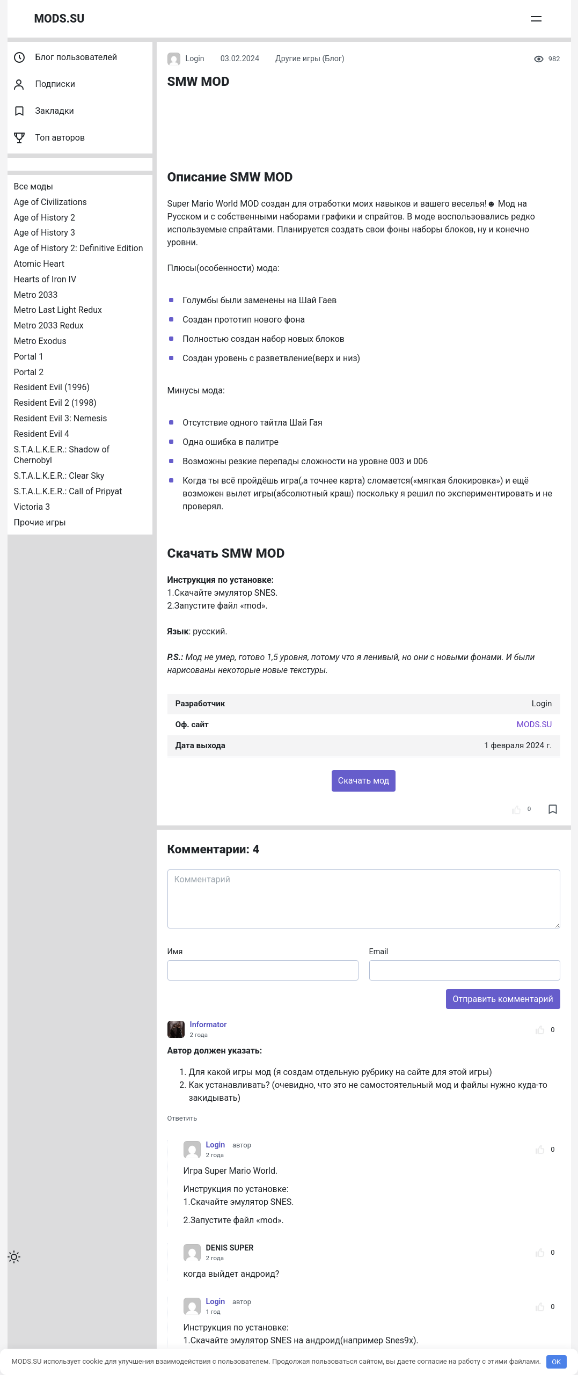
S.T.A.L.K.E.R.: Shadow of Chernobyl (63, 455)
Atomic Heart (39, 264)
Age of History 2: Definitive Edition (78, 248)
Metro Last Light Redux (58, 310)
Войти (533, 18)
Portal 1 (29, 357)
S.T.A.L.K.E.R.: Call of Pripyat (68, 491)
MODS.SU (59, 18)
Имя (175, 951)
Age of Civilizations (50, 202)
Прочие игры (40, 522)
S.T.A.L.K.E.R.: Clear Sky (59, 476)
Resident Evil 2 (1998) (55, 403)
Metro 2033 (36, 295)
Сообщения (490, 18)
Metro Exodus (40, 341)
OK (556, 1362)
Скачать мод (363, 781)
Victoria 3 (32, 507)
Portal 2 (29, 372)
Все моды (33, 186)
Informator (208, 1024)
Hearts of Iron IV (45, 279)
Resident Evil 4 (41, 434)
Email (379, 951)
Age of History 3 (44, 233)
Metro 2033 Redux (49, 325)
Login (186, 59)
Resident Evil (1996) (52, 387)
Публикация (437, 18)
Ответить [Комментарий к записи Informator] (182, 1118)
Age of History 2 (44, 218)
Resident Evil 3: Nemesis (60, 418)
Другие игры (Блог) (310, 58)
